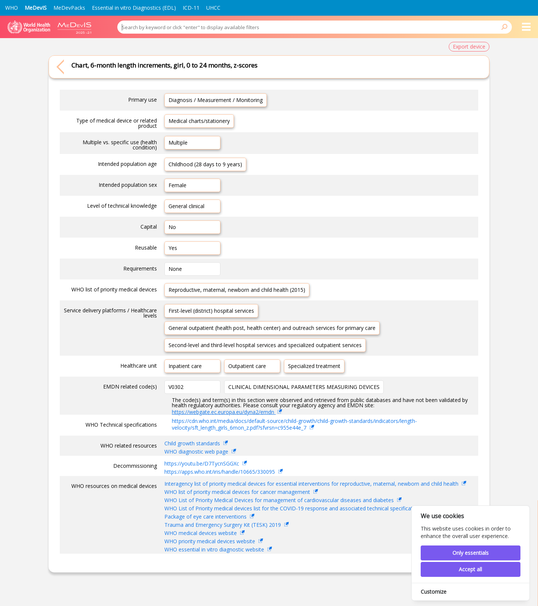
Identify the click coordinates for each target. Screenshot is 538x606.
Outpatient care (247, 366)
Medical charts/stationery (199, 120)
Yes (172, 247)
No (172, 227)
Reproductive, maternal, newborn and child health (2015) (236, 289)
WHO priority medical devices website (210, 541)
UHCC (213, 7)
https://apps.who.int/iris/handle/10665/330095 (220, 471)
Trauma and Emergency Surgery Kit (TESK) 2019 (223, 524)
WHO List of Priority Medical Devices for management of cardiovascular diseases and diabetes (279, 500)
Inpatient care (185, 366)
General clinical (186, 206)
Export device (469, 46)
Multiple (178, 142)
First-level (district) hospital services (211, 310)
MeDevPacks (69, 7)
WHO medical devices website (201, 533)
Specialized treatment (314, 366)
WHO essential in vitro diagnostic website (215, 549)
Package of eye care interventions (206, 516)
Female (177, 185)
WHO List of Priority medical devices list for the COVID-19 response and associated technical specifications (294, 508)
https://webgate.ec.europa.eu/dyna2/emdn (224, 411)
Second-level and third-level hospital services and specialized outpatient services (265, 345)
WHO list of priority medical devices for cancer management (238, 491)
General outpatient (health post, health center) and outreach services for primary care (271, 327)
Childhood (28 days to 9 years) (205, 164)
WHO (11, 7)
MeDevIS (36, 7)
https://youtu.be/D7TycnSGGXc (202, 463)
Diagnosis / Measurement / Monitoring (215, 99)
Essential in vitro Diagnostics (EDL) (134, 7)
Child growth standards (193, 443)
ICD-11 (191, 7)
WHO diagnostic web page (197, 451)
